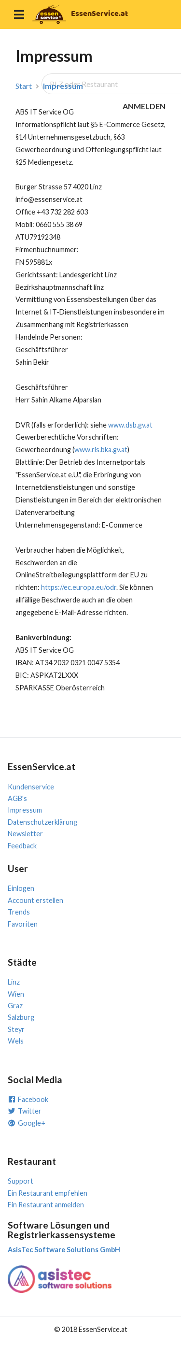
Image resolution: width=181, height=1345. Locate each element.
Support (20, 1181)
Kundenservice (31, 787)
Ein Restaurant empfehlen (47, 1193)
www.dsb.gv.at (130, 425)
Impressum (63, 86)
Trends (19, 912)
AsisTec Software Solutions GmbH (64, 1249)
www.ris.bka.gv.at (100, 449)
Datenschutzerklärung (42, 822)
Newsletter (25, 834)
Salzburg (21, 1017)
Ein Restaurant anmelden (46, 1205)
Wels (16, 1041)
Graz (15, 1006)
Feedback (22, 846)
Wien (16, 994)
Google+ (26, 1123)
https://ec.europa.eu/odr (78, 587)
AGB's (17, 798)
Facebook (28, 1099)
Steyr (16, 1029)
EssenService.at (99, 14)
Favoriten (23, 924)
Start (23, 86)
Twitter (25, 1111)
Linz (14, 982)
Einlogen (21, 888)
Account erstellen (35, 900)
